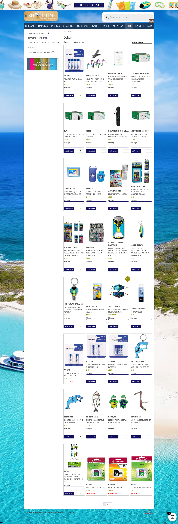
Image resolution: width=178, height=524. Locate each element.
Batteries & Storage (38, 33)
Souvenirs (68, 26)
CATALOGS (139, 26)
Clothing (104, 26)
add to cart (69, 96)
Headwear (43, 26)
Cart (149, 26)
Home (65, 32)
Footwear (118, 26)
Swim (94, 26)
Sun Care (29, 26)
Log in (151, 21)
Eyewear (55, 26)
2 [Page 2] (107, 504)
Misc (31, 47)
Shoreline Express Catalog (41, 52)
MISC (129, 26)
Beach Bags (82, 26)
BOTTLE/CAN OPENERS (38, 38)
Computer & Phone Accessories (43, 43)
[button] (1, 523)
